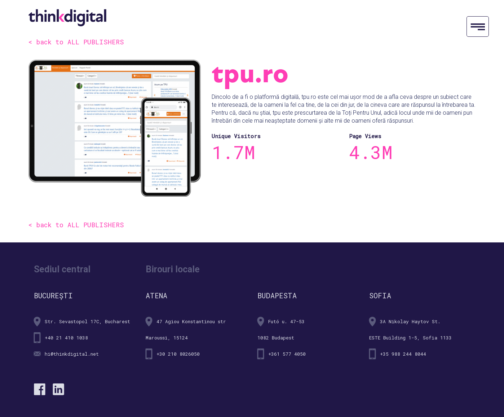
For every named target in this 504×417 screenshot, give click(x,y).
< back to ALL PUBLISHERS (76, 42)
